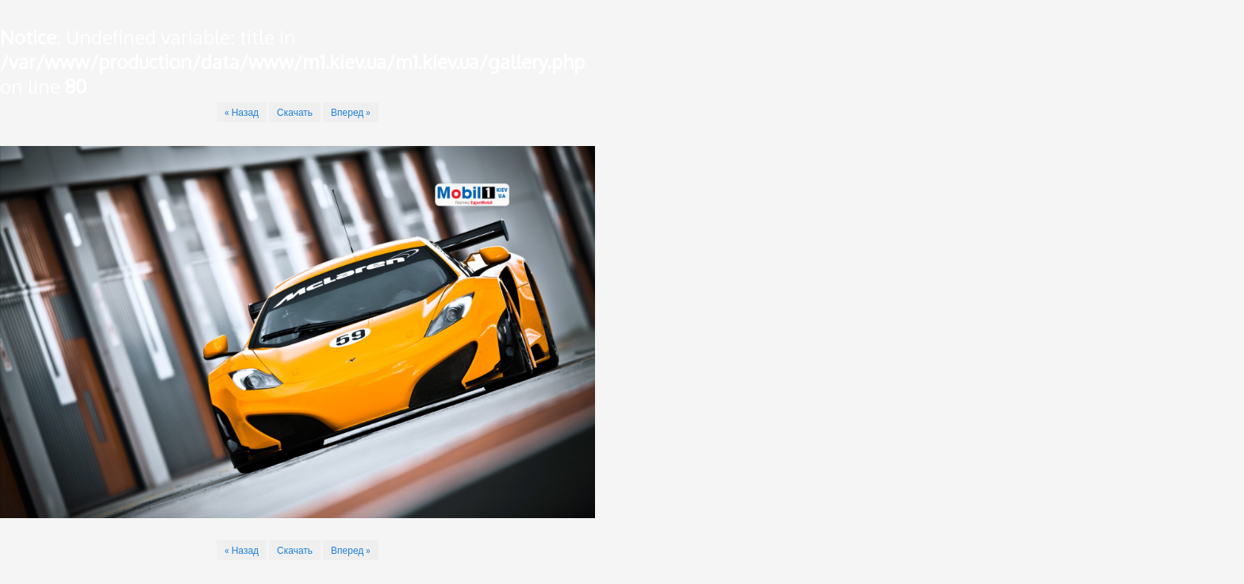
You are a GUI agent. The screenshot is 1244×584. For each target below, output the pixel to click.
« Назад (242, 112)
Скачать (295, 112)
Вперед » (351, 112)
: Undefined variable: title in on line (292, 61)
